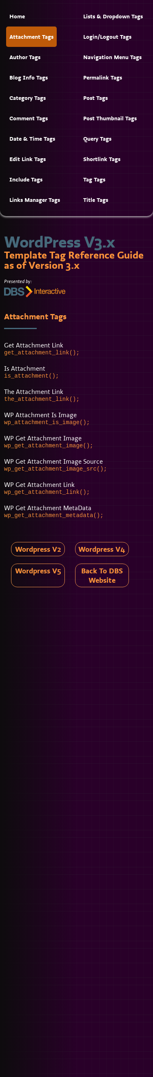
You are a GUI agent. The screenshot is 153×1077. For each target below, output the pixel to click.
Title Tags (95, 199)
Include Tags (25, 179)
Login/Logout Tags (107, 36)
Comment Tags (28, 118)
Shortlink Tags (101, 159)
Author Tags (24, 57)
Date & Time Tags (32, 138)
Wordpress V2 (38, 549)
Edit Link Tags (27, 159)
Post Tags (95, 98)
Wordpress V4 (101, 549)
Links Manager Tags (34, 199)
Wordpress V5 (38, 570)
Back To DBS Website (102, 575)
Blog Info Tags (28, 77)
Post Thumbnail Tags (110, 118)
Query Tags (97, 138)
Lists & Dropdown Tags (113, 16)
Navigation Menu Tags (112, 57)
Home (17, 16)
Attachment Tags (31, 36)
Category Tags (27, 98)
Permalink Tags (102, 77)
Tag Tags (94, 179)
